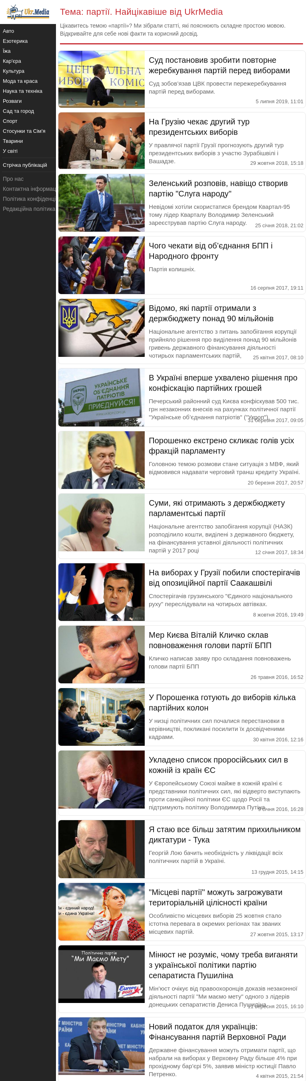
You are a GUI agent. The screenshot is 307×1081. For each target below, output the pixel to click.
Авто (8, 31)
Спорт (10, 121)
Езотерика (15, 41)
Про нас (13, 179)
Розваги (12, 101)
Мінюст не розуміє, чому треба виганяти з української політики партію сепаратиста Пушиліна (223, 965)
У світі (10, 151)
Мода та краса (20, 81)
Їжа (7, 51)
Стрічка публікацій (25, 165)
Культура (13, 71)
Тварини (13, 141)
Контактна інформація (31, 189)
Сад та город (18, 111)
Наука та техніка (22, 91)
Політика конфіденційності (37, 199)
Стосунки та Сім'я (24, 131)
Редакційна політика (29, 209)
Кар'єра (12, 61)
